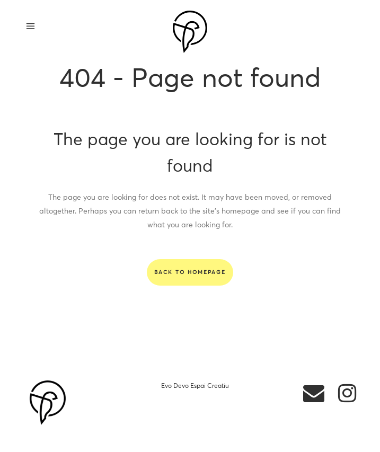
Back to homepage (190, 272)
